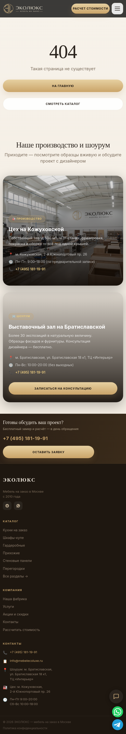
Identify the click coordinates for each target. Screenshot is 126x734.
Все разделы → (15, 576)
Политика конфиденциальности (25, 728)
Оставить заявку (49, 452)
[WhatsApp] (18, 505)
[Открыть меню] (117, 8)
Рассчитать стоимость (21, 630)
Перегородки (14, 568)
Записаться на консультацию (63, 388)
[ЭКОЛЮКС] (36, 8)
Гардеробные (14, 545)
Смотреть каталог (63, 104)
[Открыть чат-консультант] (116, 696)
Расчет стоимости (90, 8)
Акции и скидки (16, 614)
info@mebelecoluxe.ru (26, 661)
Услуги (8, 606)
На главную (63, 86)
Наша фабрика (15, 599)
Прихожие (11, 553)
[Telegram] (7, 505)
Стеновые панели (17, 561)
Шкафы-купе (13, 538)
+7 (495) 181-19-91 (30, 269)
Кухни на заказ (15, 530)
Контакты (10, 622)
